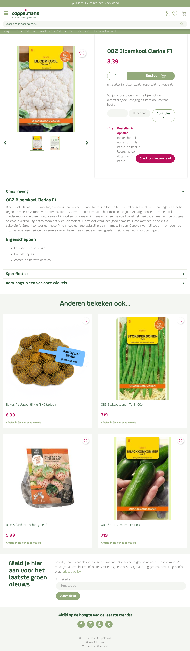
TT (109, 624)
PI (99, 624)
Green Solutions (95, 642)
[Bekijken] (184, 13)
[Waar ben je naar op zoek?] (95, 24)
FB (81, 624)
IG (90, 624)
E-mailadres (64, 579)
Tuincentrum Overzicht (95, 646)
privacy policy (71, 571)
